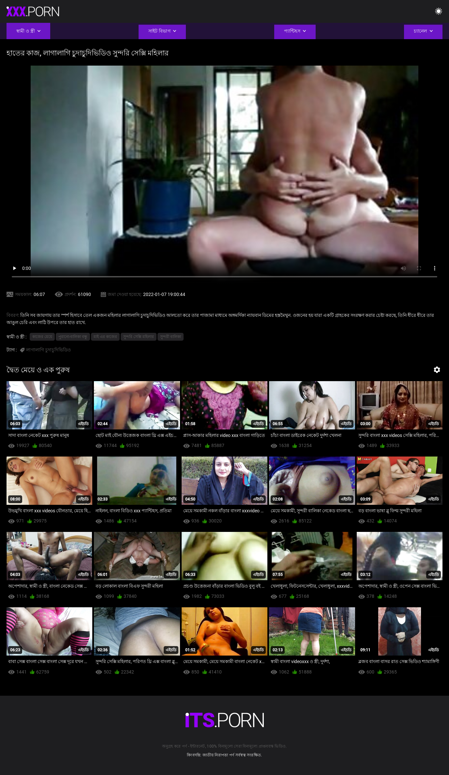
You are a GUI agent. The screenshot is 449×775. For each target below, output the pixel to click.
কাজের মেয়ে (42, 336)
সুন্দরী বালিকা (170, 336)
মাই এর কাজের (105, 336)
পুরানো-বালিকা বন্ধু (72, 336)
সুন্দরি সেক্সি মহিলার (138, 336)
